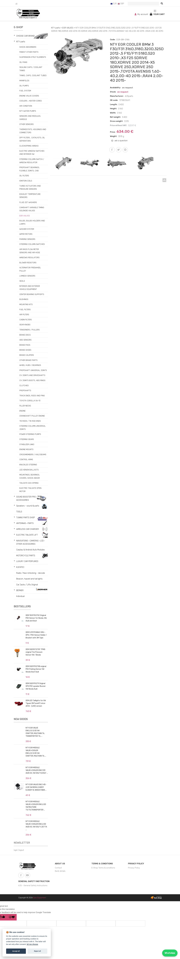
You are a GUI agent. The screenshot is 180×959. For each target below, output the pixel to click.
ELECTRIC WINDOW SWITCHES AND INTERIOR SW (31, 152)
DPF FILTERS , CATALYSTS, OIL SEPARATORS (32, 139)
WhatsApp (170, 953)
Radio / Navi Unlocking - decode (30, 573)
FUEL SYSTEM (25, 91)
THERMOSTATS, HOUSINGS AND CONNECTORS (32, 131)
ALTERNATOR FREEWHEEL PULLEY (30, 269)
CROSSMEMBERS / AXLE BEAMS (32, 454)
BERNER (20, 590)
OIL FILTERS (24, 176)
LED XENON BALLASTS (29, 470)
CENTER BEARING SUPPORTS (31, 294)
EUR (113, 3)
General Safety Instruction (34, 881)
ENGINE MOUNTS (26, 449)
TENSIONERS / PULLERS (29, 330)
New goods (21, 719)
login (16, 850)
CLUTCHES (24, 385)
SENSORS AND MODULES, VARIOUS (30, 117)
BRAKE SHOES (25, 350)
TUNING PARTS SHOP (25, 517)
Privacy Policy (136, 863)
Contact (58, 868)
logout (21, 850)
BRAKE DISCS (25, 335)
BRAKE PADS (24, 345)
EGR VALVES (24, 216)
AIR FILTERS (24, 314)
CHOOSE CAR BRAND (25, 36)
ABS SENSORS (25, 340)
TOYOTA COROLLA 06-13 (29, 401)
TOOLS (19, 511)
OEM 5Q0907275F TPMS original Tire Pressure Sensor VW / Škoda (35, 652)
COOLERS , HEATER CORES (30, 101)
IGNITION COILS (25, 181)
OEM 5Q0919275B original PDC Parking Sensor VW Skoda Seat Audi (36, 669)
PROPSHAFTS (25, 390)
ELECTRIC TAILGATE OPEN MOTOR (30, 489)
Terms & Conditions (102, 863)
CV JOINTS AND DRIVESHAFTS (32, 375)
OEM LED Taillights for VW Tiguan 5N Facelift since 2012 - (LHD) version (36, 703)
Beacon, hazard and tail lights (29, 579)
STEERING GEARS (26, 439)
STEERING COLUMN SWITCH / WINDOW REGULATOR (31, 161)
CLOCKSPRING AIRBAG (28, 146)
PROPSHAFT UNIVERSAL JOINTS (33, 370)
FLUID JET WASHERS (28, 202)
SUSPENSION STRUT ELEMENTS (32, 57)
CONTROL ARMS (26, 459)
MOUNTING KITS (26, 304)
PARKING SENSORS (27, 239)
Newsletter (22, 842)
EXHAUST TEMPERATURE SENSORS (29, 196)
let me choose (32, 944)
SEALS (22, 281)
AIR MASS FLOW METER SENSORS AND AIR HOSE (29, 251)
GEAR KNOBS (24, 325)
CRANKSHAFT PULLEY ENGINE (32, 416)
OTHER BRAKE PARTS (28, 360)
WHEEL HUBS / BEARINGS (30, 365)
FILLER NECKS (25, 406)
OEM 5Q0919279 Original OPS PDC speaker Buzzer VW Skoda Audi (36, 686)
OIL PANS (23, 62)
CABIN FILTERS (25, 320)
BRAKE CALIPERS (26, 355)
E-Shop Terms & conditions (103, 868)
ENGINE (22, 411)
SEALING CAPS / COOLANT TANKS (30, 69)
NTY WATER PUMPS (27, 111)
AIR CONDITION (25, 106)
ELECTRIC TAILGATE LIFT (27, 535)
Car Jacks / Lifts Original (27, 584)
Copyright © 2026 (32, 898)
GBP (121, 3)
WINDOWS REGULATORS (29, 257)
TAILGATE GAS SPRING (28, 483)
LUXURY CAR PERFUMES (27, 561)
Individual (20, 596)
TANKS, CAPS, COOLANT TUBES (32, 75)
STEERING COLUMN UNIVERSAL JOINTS (32, 427)
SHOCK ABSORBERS (27, 47)
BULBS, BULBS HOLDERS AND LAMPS (32, 222)
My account (142, 14)
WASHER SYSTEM (26, 229)
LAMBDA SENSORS (27, 276)
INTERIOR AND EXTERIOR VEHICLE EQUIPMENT (29, 287)
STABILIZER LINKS (26, 444)
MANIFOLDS (24, 80)
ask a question (119, 140)
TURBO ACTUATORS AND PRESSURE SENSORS (30, 187)
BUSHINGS (23, 299)
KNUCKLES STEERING (28, 465)
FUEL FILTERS (25, 309)
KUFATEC (20, 567)
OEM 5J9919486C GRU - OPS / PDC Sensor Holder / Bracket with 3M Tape (36, 635)
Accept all (16, 951)
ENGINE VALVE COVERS (29, 96)
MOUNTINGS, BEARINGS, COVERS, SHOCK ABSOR (29, 476)
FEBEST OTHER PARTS (28, 52)
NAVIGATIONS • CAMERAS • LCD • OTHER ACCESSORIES (30, 542)
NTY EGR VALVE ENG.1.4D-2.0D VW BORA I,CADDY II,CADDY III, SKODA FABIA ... (36, 787)
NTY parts (20, 41)
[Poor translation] (12, 917)
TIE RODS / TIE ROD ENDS (30, 421)
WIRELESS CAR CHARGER (27, 529)
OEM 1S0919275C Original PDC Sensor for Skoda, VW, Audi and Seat (36, 618)
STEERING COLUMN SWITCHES (32, 244)
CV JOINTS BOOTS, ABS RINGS (32, 380)
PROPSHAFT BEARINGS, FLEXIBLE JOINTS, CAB (29, 169)
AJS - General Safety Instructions (32, 885)
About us (60, 863)
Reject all (37, 951)
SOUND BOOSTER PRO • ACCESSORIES (26, 498)
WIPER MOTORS (25, 234)
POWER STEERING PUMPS (30, 434)
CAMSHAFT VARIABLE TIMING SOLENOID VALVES (31, 209)
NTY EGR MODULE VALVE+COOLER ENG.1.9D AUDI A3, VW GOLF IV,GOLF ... (37, 770)
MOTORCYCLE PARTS (25, 555)
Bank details (60, 871)
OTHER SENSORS (26, 124)
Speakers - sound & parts (27, 506)
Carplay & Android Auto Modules (30, 549)
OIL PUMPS (24, 86)
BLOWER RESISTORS (27, 263)
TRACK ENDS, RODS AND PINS (32, 396)
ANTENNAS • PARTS (25, 523)
